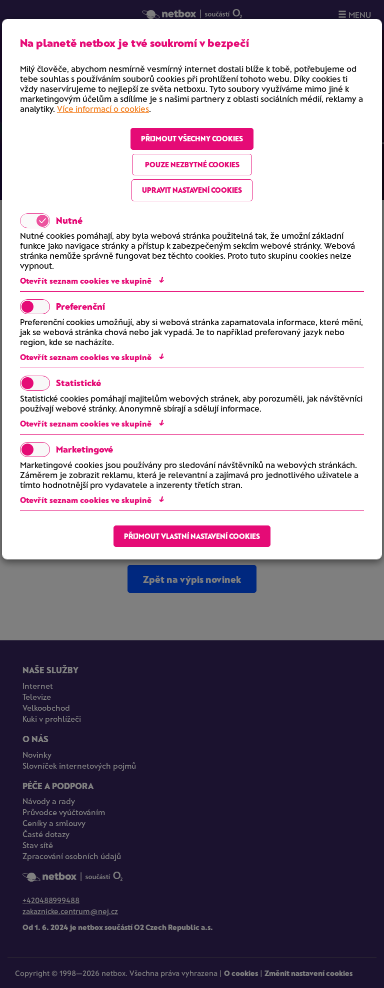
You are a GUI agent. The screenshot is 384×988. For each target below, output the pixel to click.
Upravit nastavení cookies (192, 189)
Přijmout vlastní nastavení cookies (192, 535)
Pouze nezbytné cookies (192, 164)
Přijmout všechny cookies (192, 138)
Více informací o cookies (103, 108)
